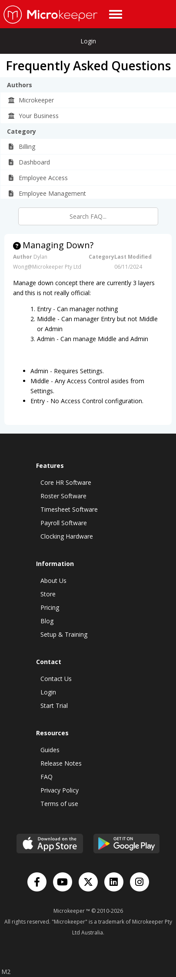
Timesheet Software (69, 509)
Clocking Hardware (66, 536)
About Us (53, 580)
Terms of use (59, 803)
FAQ (46, 777)
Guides (50, 750)
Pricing (49, 607)
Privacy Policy (59, 790)
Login (88, 41)
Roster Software (63, 496)
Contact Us (56, 678)
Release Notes (61, 763)
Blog (46, 621)
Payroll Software (63, 523)
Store (48, 594)
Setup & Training (63, 634)
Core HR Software (65, 482)
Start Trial (54, 705)
